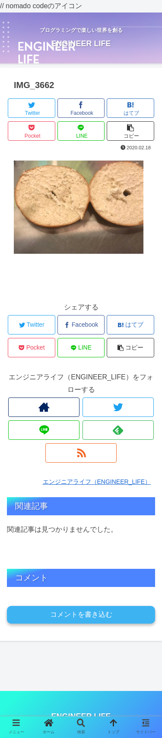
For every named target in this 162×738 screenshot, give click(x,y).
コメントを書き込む (81, 614)
